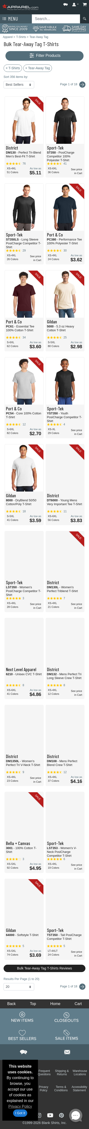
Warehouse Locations (80, 1072)
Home (55, 1004)
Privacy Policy (20, 1106)
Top (33, 1004)
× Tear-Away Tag (37, 68)
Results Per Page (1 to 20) (21, 979)
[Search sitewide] (56, 18)
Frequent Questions (44, 1072)
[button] (65, 3)
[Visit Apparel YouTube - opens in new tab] (50, 1115)
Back (11, 1004)
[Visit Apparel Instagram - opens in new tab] (39, 1115)
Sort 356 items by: (16, 77)
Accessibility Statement (79, 1088)
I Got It (20, 1113)
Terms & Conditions (61, 1088)
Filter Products (44, 56)
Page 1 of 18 (72, 987)
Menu (9, 19)
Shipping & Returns (62, 1072)
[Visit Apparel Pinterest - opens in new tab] (61, 1115)
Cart (78, 1004)
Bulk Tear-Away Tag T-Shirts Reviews (44, 968)
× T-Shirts (13, 68)
